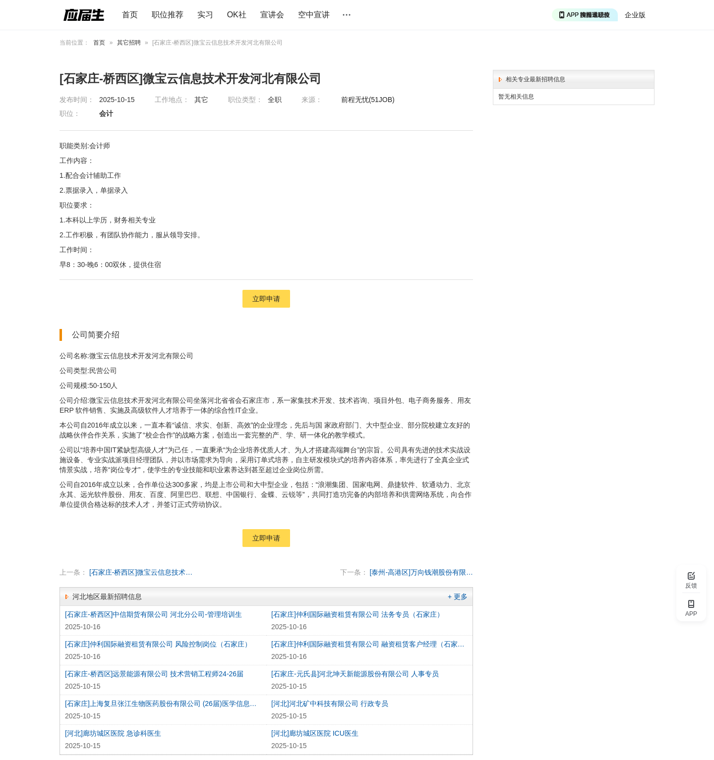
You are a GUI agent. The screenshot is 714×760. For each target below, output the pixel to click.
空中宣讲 (314, 14)
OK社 (236, 14)
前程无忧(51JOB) (368, 100)
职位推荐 (167, 14)
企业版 (635, 15)
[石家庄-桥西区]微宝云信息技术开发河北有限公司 (141, 572)
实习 (205, 14)
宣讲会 (272, 14)
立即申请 (266, 299)
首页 (130, 14)
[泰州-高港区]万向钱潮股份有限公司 (422, 572)
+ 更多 (458, 596)
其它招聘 (129, 42)
